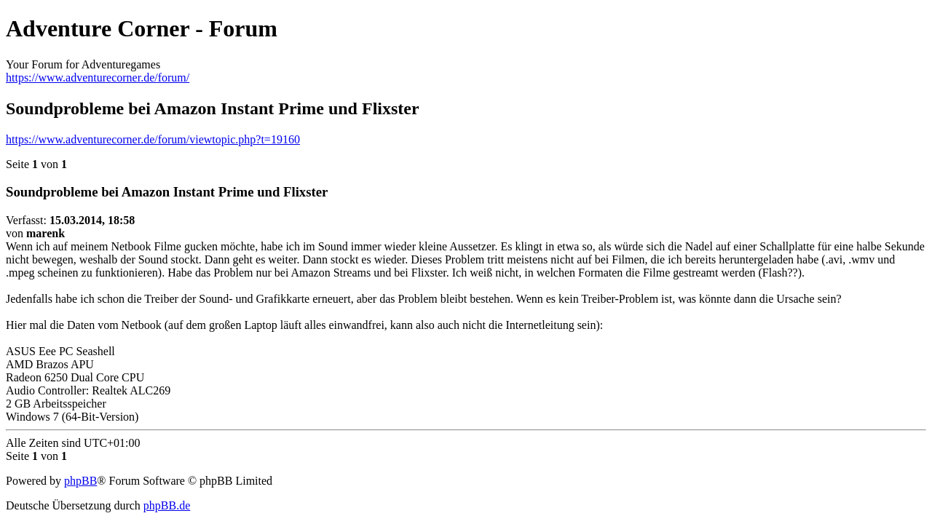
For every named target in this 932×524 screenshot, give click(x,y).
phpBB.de (166, 505)
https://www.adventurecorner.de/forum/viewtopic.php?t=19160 (153, 139)
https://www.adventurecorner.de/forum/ (97, 77)
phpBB (80, 481)
